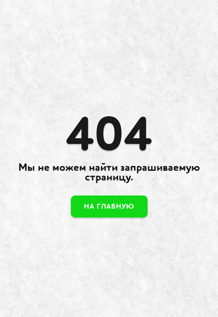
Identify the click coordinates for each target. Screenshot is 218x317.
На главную (109, 206)
